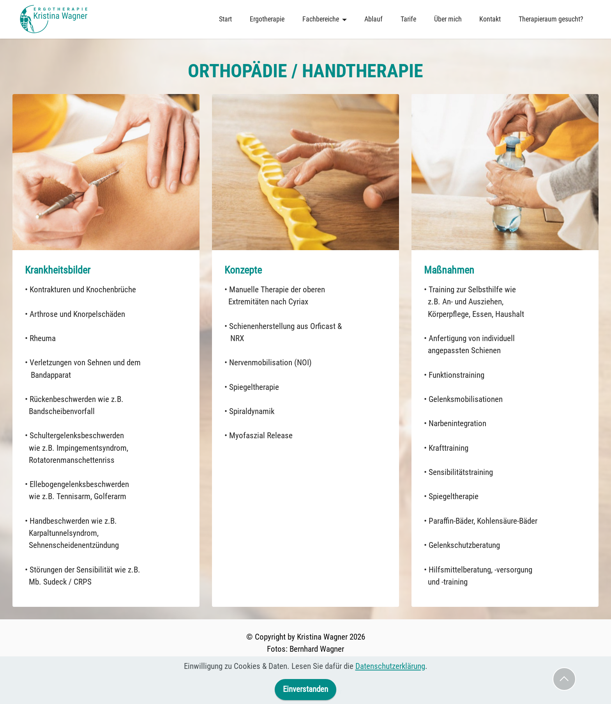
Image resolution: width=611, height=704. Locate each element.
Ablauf (373, 19)
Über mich (448, 19)
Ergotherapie (267, 19)
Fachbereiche (320, 19)
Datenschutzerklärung (390, 687)
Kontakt (490, 19)
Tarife (408, 19)
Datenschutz (326, 661)
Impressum (284, 661)
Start (225, 19)
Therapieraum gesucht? (551, 19)
